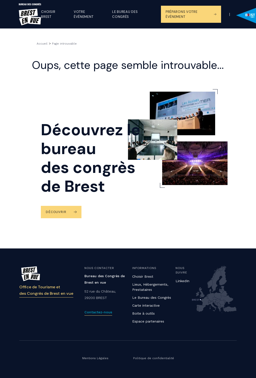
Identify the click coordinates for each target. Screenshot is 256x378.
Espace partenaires (148, 321)
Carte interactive (146, 305)
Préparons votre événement (182, 14)
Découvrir (56, 212)
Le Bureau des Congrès (151, 297)
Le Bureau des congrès (125, 14)
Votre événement (83, 14)
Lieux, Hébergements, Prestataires (150, 287)
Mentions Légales (95, 358)
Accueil (42, 43)
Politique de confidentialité (153, 358)
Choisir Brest (48, 14)
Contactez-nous (98, 312)
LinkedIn (182, 281)
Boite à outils (143, 313)
